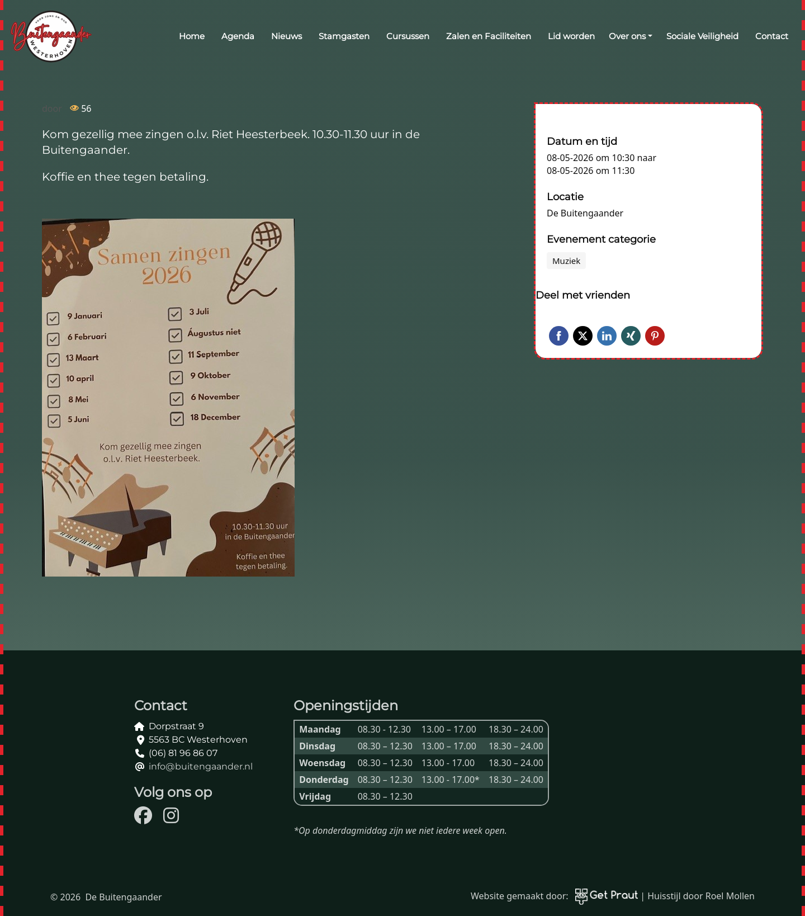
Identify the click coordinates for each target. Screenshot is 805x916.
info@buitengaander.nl (201, 766)
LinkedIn (607, 336)
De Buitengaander (585, 213)
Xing (631, 336)
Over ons (627, 36)
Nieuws (286, 36)
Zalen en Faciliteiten (488, 36)
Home (192, 36)
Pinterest (655, 336)
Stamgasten (344, 36)
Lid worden (571, 36)
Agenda (237, 36)
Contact (771, 36)
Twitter (583, 336)
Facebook (559, 336)
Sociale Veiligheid (702, 36)
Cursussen (407, 36)
